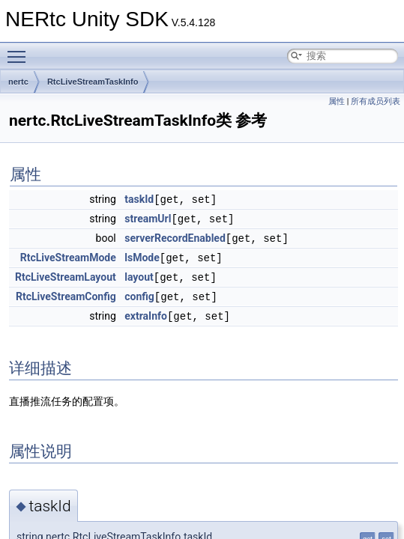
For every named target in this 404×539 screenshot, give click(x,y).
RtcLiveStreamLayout (65, 274)
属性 (336, 101)
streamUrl (147, 218)
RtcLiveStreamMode (68, 255)
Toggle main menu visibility (20, 50)
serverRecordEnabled (175, 237)
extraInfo (145, 311)
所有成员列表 (375, 101)
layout (139, 274)
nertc (18, 81)
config (139, 293)
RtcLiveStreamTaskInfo (92, 81)
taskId (139, 199)
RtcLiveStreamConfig (66, 293)
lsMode (142, 255)
